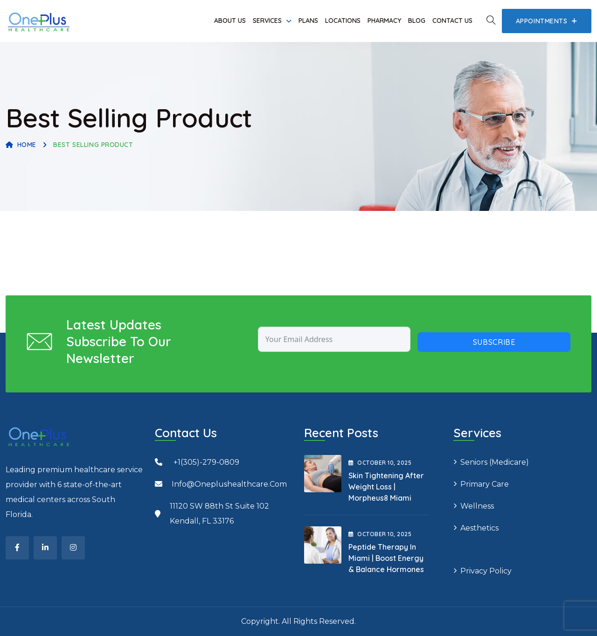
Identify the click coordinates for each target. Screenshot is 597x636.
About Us (230, 20)
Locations (343, 20)
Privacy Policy (486, 570)
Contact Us (452, 20)
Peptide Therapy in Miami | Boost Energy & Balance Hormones (386, 558)
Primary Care (484, 484)
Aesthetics (479, 528)
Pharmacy (384, 20)
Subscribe (494, 342)
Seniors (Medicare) (494, 462)
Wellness (477, 506)
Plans (308, 20)
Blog (416, 20)
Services (267, 20)
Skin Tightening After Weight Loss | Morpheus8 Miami (386, 487)
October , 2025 (379, 462)
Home (21, 144)
